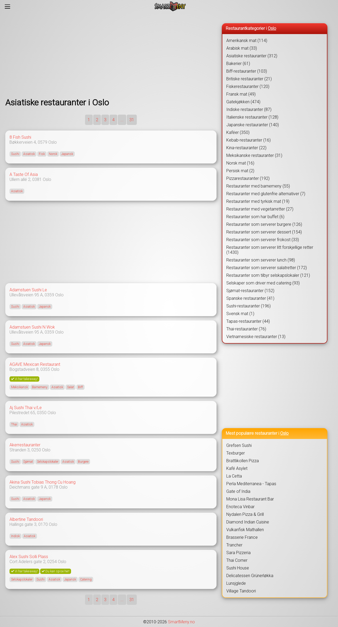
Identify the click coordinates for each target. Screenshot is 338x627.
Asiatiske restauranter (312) (251, 55)
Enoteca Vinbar (240, 506)
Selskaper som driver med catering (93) (263, 283)
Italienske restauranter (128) (252, 117)
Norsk (53, 154)
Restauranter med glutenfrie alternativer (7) (265, 193)
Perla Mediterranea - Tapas (251, 483)
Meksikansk (19, 387)
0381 (37, 179)
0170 (43, 524)
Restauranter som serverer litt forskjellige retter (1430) (269, 250)
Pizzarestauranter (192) (248, 178)
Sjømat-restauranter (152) (250, 290)
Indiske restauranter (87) (248, 109)
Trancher (234, 545)
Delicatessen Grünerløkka (249, 575)
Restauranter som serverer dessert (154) (264, 232)
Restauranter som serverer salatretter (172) (266, 267)
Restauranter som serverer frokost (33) (262, 239)
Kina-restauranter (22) (246, 147)
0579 (42, 142)
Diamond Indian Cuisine (247, 522)
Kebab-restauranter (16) (248, 140)
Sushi (15, 154)
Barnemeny (40, 387)
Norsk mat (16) (240, 163)
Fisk (42, 154)
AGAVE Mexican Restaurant (35, 364)
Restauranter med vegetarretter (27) (259, 209)
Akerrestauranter (25, 444)
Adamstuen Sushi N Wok (32, 327)
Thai (14, 424)
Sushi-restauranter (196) (248, 305)
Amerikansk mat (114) (246, 40)
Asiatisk (29, 154)
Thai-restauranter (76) (246, 328)
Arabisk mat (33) (241, 48)
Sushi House (237, 567)
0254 (52, 561)
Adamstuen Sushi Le (28, 289)
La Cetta (234, 476)
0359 (49, 294)
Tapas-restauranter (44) (248, 321)
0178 (53, 487)
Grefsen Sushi (239, 445)
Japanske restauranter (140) (252, 124)
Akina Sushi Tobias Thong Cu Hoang (43, 482)
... (122, 119)
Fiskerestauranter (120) (247, 86)
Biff (80, 387)
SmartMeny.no (181, 621)
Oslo (52, 142)
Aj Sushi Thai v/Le (26, 407)
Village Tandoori (241, 590)
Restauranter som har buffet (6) (255, 216)
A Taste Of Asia (24, 174)
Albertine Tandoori (26, 519)
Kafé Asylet (236, 468)
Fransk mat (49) (241, 94)
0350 (41, 412)
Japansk (67, 154)
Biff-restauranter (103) (246, 71)
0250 (36, 449)
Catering (86, 579)
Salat (70, 387)
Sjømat (28, 462)
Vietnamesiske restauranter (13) (255, 336)
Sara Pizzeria (238, 552)
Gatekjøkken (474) (243, 101)
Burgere (83, 462)
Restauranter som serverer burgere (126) (264, 224)
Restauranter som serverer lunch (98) (260, 260)
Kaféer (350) (238, 132)
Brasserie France (242, 537)
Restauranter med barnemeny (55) (258, 186)
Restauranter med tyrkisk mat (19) (257, 201)
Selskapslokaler (47, 462)
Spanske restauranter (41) (250, 298)
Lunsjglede (236, 583)
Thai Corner (236, 560)
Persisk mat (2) (240, 170)
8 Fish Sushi (20, 137)
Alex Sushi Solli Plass (29, 556)
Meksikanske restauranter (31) (254, 155)
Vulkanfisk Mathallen (245, 529)
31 (131, 119)
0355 (45, 369)
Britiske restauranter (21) (249, 78)
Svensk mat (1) (240, 313)
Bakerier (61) (238, 63)
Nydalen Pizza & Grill (245, 514)
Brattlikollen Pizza (242, 460)
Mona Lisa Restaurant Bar (250, 499)
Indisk (15, 536)
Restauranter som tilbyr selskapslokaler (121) (268, 275)
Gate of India (238, 491)
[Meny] (7, 6)
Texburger (235, 453)
